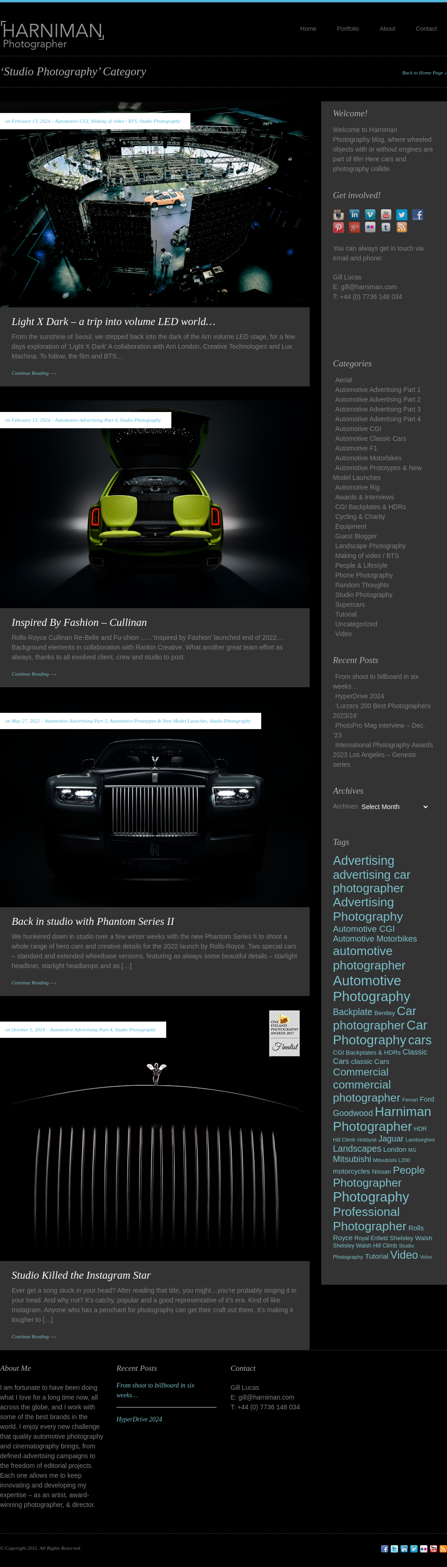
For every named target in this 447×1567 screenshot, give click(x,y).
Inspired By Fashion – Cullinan (79, 622)
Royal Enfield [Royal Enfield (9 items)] (371, 1238)
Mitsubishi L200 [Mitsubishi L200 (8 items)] (391, 1160)
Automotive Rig (357, 487)
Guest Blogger (356, 536)
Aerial (343, 380)
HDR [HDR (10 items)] (420, 1128)
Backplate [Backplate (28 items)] (352, 1012)
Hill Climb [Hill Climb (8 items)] (344, 1139)
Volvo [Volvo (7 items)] (426, 1257)
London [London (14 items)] (394, 1149)
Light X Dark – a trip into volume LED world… (114, 321)
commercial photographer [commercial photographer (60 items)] (366, 1091)
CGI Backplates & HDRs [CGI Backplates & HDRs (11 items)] (367, 1052)
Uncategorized (356, 624)
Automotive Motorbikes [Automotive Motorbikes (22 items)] (375, 938)
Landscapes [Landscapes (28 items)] (357, 1149)
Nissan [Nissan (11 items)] (381, 1171)
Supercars (350, 604)
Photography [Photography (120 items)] (371, 1196)
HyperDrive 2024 (359, 696)
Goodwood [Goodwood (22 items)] (353, 1113)
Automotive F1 (356, 448)
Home (308, 28)
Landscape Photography (370, 546)
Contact (426, 28)
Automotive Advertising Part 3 (76, 721)
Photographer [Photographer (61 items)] (367, 1182)
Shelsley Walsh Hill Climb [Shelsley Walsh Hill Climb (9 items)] (365, 1245)
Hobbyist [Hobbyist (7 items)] (366, 1139)
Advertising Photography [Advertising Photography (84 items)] (368, 909)
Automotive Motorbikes (368, 458)
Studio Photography (159, 121)
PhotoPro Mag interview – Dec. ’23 (379, 730)
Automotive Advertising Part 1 (378, 389)
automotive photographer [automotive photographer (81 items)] (369, 958)
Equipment (350, 526)
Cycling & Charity (360, 516)
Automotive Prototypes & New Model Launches (158, 721)
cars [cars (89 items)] (420, 1040)
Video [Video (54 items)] (404, 1255)
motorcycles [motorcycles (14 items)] (351, 1171)
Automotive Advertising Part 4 (86, 420)
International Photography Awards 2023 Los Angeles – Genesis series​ (383, 754)
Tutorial (346, 614)
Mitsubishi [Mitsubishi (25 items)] (352, 1159)
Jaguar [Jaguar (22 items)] (390, 1138)
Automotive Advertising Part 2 (378, 399)
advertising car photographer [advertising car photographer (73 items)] (372, 881)
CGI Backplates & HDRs (370, 507)
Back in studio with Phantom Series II (93, 921)
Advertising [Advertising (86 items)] (363, 861)
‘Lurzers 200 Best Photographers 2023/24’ (382, 710)
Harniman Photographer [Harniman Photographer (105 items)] (382, 1119)
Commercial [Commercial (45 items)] (360, 1072)
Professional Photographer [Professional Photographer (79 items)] (369, 1219)
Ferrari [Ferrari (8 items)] (410, 1099)
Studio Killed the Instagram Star (81, 1275)
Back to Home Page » (424, 72)
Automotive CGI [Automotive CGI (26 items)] (364, 929)
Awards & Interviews (364, 497)
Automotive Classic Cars (370, 438)
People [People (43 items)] (409, 1170)
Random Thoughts (362, 585)
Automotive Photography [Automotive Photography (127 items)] (371, 988)
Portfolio (348, 28)
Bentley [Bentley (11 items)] (384, 1012)
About (387, 28)
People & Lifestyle (361, 565)
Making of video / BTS (113, 121)
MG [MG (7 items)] (412, 1150)
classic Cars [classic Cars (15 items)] (370, 1061)
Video (343, 633)
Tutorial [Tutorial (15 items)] (376, 1256)
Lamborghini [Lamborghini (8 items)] (420, 1139)
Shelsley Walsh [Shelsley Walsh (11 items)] (411, 1238)
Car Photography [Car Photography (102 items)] (380, 1032)
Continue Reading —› (34, 373)
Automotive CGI (71, 121)
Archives (345, 806)
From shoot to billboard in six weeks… (376, 681)
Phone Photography (364, 575)
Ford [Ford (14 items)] (427, 1099)
